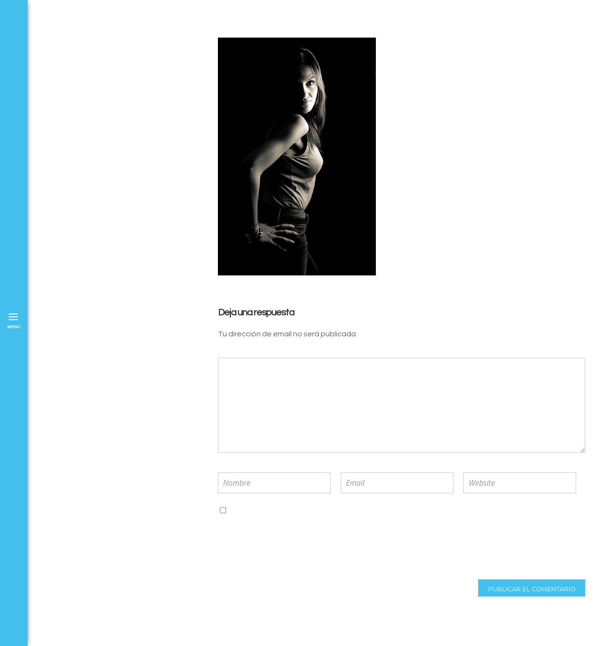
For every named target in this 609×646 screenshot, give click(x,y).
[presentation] (280, 547)
